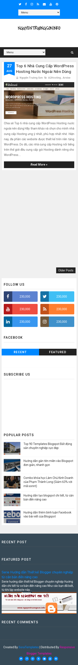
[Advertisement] (39, 219)
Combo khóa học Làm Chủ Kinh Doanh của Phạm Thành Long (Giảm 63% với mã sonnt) (48, 482)
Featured (57, 352)
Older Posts (65, 270)
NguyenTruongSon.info (39, 28)
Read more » (39, 164)
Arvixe (67, 77)
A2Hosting (54, 77)
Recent (20, 352)
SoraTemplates (29, 647)
